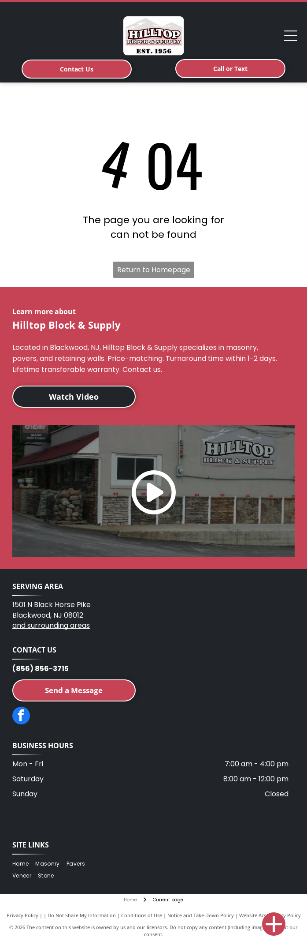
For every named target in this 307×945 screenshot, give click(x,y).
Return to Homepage (153, 270)
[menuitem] (23, 864)
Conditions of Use (141, 915)
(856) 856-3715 (40, 669)
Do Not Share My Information (82, 915)
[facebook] (21, 717)
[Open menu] (290, 35)
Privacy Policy (22, 915)
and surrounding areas (51, 625)
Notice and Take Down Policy (200, 915)
